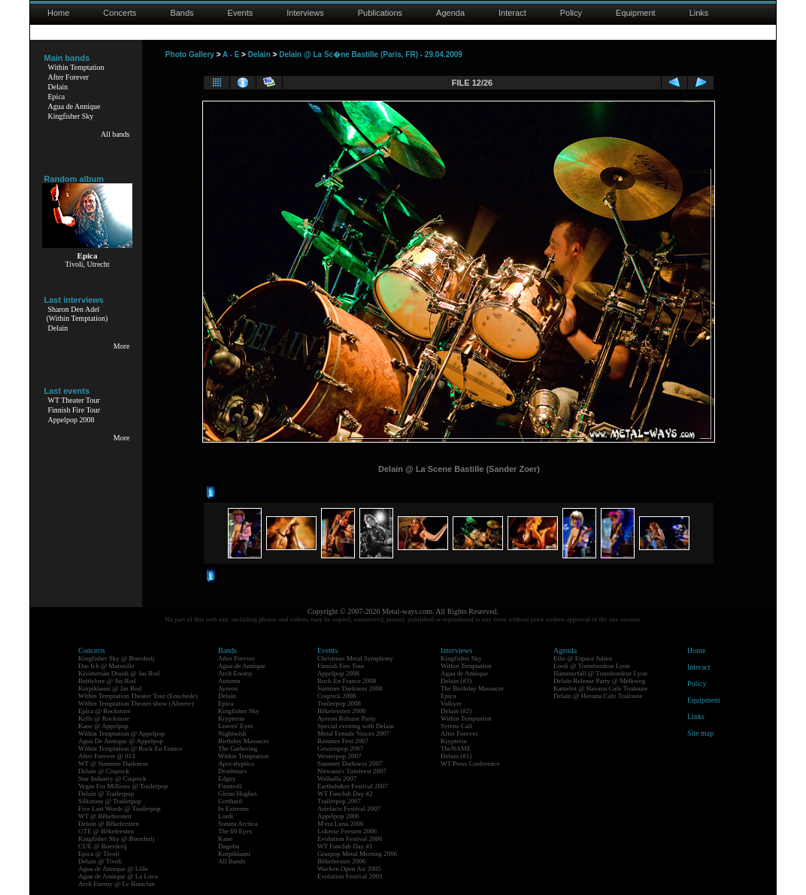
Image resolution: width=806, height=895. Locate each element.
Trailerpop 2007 (339, 801)
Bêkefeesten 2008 (341, 711)
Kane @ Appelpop (103, 726)
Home (58, 12)
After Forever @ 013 (106, 756)
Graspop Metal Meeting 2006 (357, 853)
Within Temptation (76, 67)
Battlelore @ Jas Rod (107, 681)
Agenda (450, 12)
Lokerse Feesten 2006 (347, 831)
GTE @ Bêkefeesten (106, 831)
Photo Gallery (189, 54)
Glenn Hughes (237, 793)
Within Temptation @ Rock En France (130, 748)
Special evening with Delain (355, 726)
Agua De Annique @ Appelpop (120, 741)
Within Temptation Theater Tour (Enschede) (138, 696)
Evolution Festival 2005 (350, 876)
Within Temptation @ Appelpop (121, 733)
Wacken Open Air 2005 (349, 868)
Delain (58, 87)
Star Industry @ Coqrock (112, 778)
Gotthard (230, 801)
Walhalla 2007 (336, 778)
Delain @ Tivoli (100, 861)
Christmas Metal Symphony (355, 658)
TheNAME (456, 748)
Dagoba (228, 846)
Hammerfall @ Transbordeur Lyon (600, 673)
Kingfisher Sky (71, 116)
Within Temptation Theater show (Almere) (136, 703)
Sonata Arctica (238, 823)
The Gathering (237, 748)
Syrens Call (456, 726)
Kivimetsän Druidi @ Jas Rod (118, 673)
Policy (571, 12)
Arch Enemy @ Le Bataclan (116, 883)
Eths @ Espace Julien (582, 658)
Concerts (119, 12)
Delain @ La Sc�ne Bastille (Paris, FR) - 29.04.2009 (370, 54)
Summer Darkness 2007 (350, 763)
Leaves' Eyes (235, 726)
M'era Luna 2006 (340, 823)
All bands (115, 134)
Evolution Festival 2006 (350, 838)
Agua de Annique (74, 106)
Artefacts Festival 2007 (348, 808)
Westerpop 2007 (339, 756)
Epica (56, 96)
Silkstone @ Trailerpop (109, 801)
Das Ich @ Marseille (106, 666)
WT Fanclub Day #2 (345, 793)
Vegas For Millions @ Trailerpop (123, 786)
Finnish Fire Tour (74, 410)
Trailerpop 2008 (339, 703)
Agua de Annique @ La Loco (118, 876)
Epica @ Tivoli (99, 853)
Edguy (227, 778)
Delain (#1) (456, 756)
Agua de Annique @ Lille (113, 868)
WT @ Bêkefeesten (105, 816)
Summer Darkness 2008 (350, 688)
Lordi (225, 816)
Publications (380, 12)
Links (699, 12)
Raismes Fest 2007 (342, 741)
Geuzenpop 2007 (340, 748)
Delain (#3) (456, 681)
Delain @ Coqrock (103, 771)
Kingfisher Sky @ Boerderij (116, 658)
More (122, 346)
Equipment (636, 12)
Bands (181, 12)
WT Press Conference (470, 763)
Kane (225, 838)
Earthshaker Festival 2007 (352, 786)
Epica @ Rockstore (104, 711)
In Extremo (233, 808)
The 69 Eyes (235, 831)
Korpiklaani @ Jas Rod (109, 688)
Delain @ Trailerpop (106, 793)
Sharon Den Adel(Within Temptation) (77, 313)
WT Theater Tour (74, 400)
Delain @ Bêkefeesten (108, 823)
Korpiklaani (234, 853)
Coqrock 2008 (336, 696)
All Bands (231, 861)
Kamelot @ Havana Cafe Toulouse (600, 688)
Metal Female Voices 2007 (353, 733)
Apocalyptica (236, 763)
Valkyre (451, 703)
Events (240, 12)
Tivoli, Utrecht (87, 264)
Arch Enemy (235, 673)
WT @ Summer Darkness (113, 763)
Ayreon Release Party (346, 718)
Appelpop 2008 (71, 420)
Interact (512, 12)
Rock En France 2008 (346, 681)
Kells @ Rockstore (103, 718)
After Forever (68, 77)
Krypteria (231, 718)
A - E (231, 54)
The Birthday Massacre (472, 688)
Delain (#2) (456, 711)
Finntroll (230, 786)
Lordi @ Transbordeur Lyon (591, 666)
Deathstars (232, 771)
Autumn (229, 681)
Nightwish (232, 733)
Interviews (305, 12)
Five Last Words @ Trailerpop (119, 808)
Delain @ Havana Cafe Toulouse (597, 696)
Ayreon (228, 688)
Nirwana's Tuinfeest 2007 (351, 771)
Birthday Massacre (243, 741)
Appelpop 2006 (338, 816)
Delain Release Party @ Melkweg (599, 681)
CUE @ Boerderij (102, 846)
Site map (700, 733)
